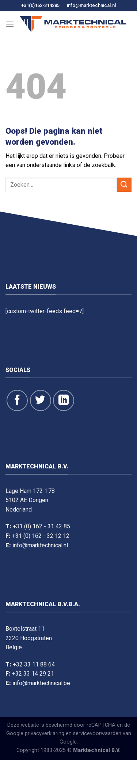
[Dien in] (124, 185)
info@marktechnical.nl (91, 5)
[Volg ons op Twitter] (40, 400)
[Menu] (9, 24)
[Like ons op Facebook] (17, 400)
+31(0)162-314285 (40, 5)
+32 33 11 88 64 (34, 664)
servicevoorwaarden (97, 733)
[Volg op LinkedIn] (63, 400)
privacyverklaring (44, 733)
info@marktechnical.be (41, 683)
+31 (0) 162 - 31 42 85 (41, 526)
